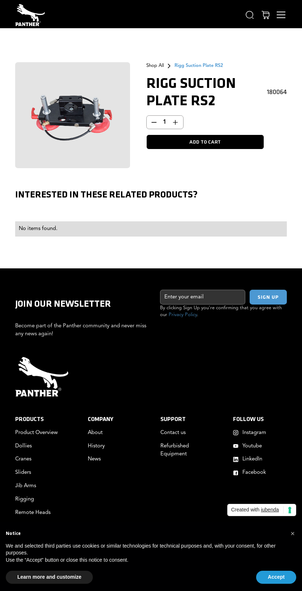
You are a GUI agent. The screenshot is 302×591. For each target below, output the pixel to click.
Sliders (23, 472)
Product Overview (36, 432)
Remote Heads (33, 512)
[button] (249, 15)
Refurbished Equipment (174, 450)
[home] (30, 15)
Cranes (23, 459)
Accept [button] (276, 577)
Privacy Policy (183, 314)
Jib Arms (25, 486)
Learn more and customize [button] (49, 577)
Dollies (23, 446)
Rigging (24, 499)
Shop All (155, 65)
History (96, 446)
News (94, 459)
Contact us (173, 432)
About (95, 432)
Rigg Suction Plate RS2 (198, 65)
